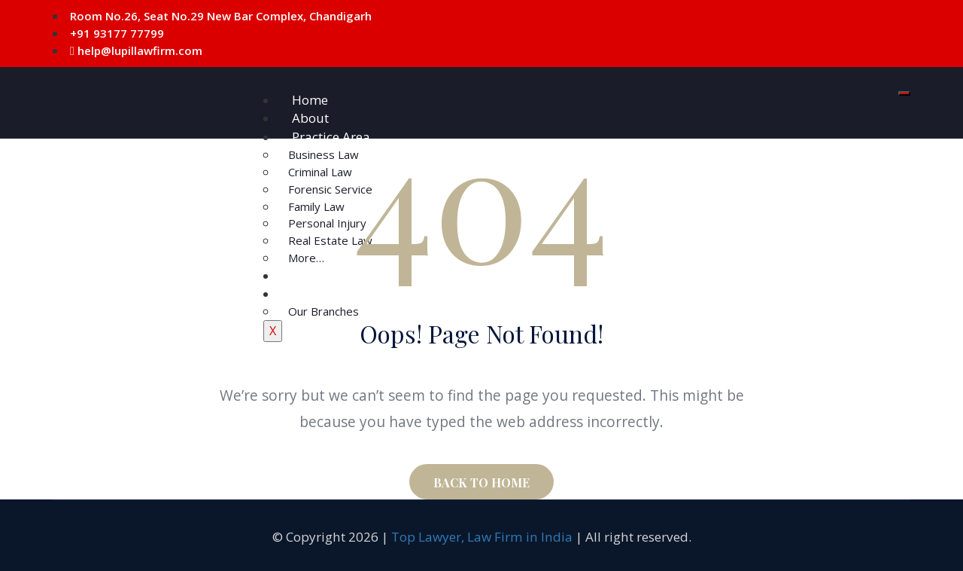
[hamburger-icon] (904, 93)
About (310, 118)
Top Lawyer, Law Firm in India (482, 536)
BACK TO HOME (481, 482)
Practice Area (331, 136)
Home (310, 99)
